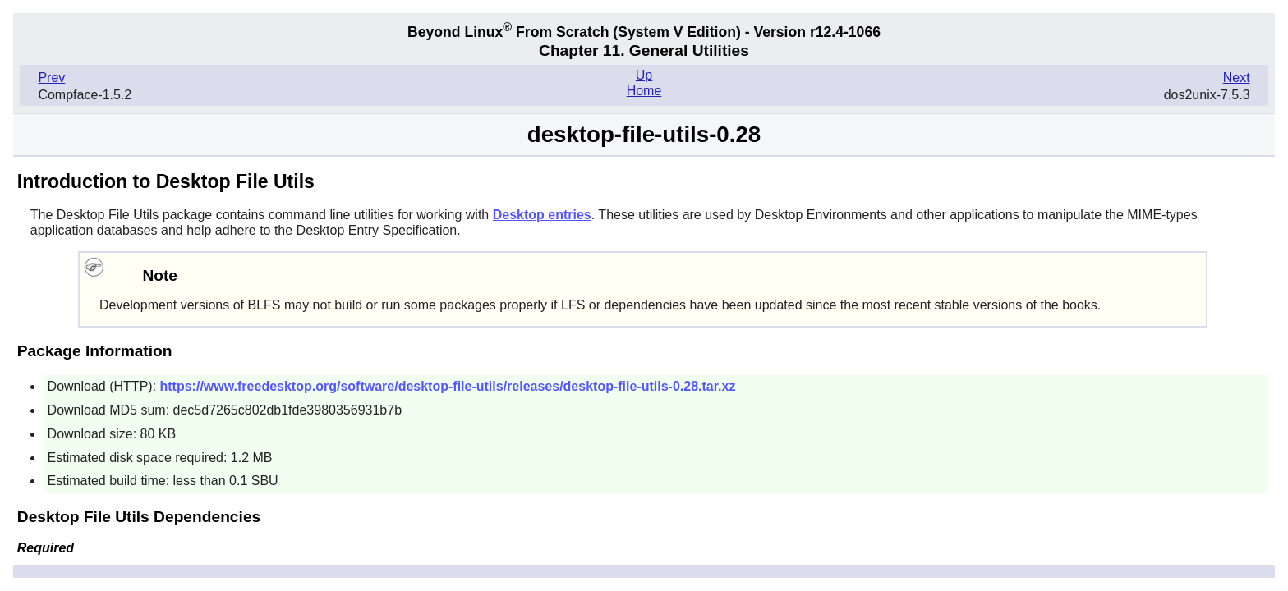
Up (644, 75)
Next (1236, 78)
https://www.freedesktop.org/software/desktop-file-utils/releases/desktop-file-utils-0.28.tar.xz (448, 386)
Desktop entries (542, 215)
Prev (51, 78)
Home (644, 91)
